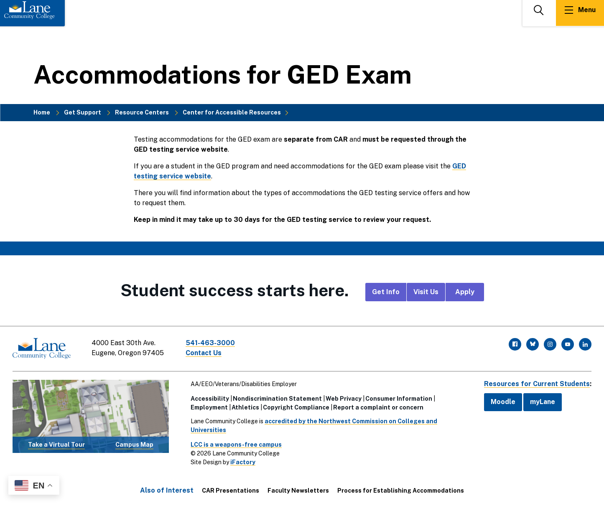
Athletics (244, 407)
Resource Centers (142, 112)
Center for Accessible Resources (232, 112)
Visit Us (425, 292)
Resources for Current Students (536, 383)
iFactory (242, 461)
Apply (464, 292)
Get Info (386, 292)
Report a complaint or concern (377, 407)
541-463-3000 (210, 343)
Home (41, 112)
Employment (208, 407)
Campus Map (134, 444)
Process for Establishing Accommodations (400, 490)
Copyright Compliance (295, 407)
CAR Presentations (230, 490)
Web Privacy (343, 398)
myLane (541, 402)
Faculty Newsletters (298, 490)
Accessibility (209, 398)
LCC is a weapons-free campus (235, 444)
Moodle (501, 402)
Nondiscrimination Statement (276, 398)
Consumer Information (397, 398)
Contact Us (204, 353)
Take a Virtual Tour (56, 444)
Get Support (82, 112)
